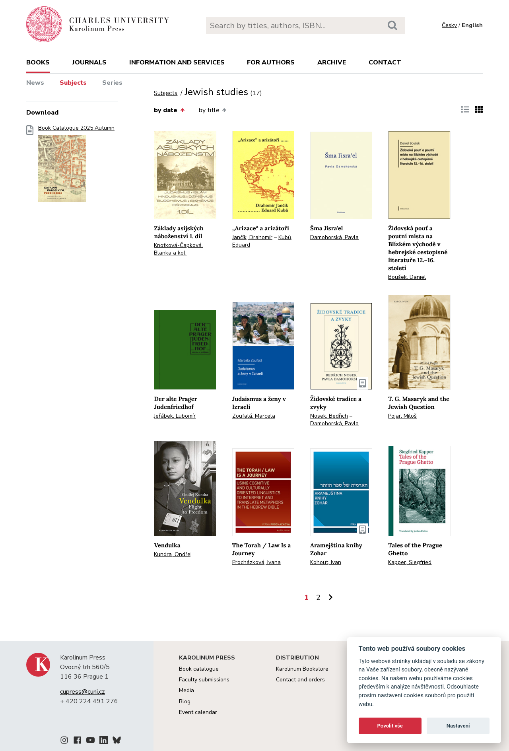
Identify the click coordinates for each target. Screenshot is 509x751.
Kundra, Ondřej (173, 554)
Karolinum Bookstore (302, 669)
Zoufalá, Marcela (253, 416)
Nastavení (458, 726)
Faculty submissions (204, 679)
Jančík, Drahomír (252, 237)
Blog (184, 701)
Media (186, 690)
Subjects (73, 82)
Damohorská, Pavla (334, 237)
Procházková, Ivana (256, 562)
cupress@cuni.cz (82, 691)
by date (169, 110)
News (35, 82)
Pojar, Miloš (402, 416)
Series (112, 82)
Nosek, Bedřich (329, 416)
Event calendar (198, 712)
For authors (271, 62)
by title (212, 110)
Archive (331, 62)
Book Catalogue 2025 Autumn (76, 166)
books (38, 62)
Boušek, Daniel (407, 277)
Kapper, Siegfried (409, 562)
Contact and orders (300, 679)
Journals (89, 62)
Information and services (177, 62)
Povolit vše (390, 726)
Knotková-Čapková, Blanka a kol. (178, 249)
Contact (385, 62)
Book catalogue (199, 669)
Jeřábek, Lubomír (175, 416)
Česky (449, 25)
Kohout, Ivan (325, 562)
